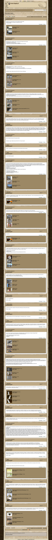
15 (43, 16)
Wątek (11, 10)
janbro (8, 115)
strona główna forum (31, 539)
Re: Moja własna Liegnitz (9, 63)
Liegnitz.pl (19, 539)
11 (39, 16)
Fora (6, 16)
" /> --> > (45, 16)
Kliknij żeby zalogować (9, 534)
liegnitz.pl (7, 428)
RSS (29, 529)
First (32, 16)
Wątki (9, 16)
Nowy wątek (13, 16)
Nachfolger (8, 124)
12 (40, 16)
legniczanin (9, 230)
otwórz (13, 32)
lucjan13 (8, 406)
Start (7, 10)
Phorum (27, 537)
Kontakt (23, 539)
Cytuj (44, 24)
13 (41, 16)
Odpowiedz (41, 24)
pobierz (16, 32)
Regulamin (26, 539)
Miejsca (9, 10)
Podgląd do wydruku (24, 529)
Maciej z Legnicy (9, 295)
